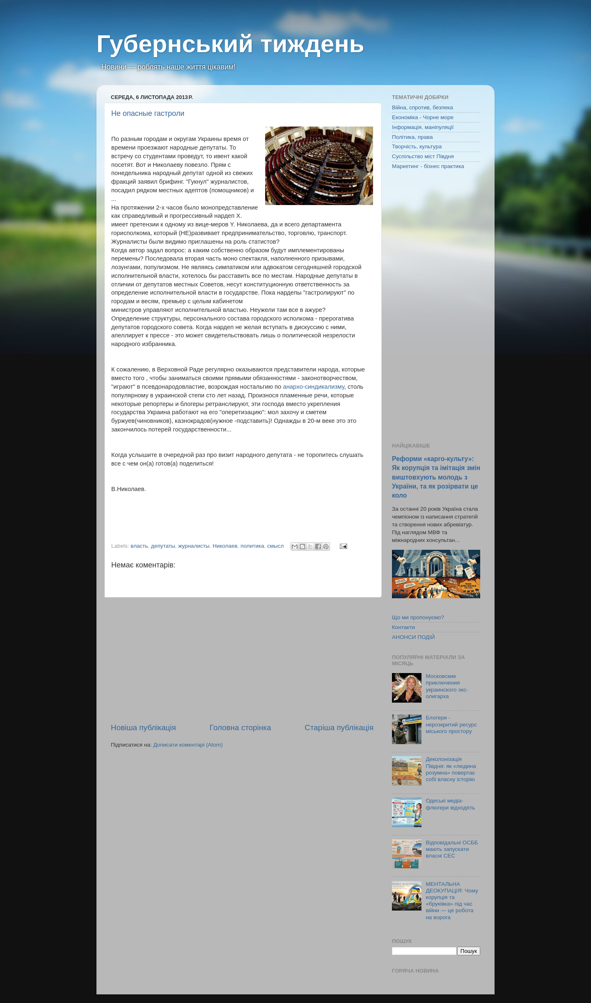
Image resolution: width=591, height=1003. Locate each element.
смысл (275, 546)
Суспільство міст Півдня (423, 156)
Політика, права (412, 137)
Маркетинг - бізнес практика (428, 166)
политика (252, 546)
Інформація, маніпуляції (423, 127)
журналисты (193, 546)
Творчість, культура (417, 146)
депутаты (163, 546)
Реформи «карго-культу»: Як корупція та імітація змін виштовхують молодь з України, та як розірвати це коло (436, 476)
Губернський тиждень (230, 44)
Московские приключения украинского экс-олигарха (447, 686)
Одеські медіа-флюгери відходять (450, 804)
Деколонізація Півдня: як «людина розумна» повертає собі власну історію (451, 769)
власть (139, 546)
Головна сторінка (240, 727)
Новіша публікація (143, 727)
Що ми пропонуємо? (418, 617)
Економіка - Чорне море (423, 117)
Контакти (403, 627)
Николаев (225, 546)
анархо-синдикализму (313, 386)
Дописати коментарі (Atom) (187, 745)
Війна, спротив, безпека (422, 107)
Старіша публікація (339, 727)
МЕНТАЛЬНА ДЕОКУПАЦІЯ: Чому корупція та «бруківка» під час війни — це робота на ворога (452, 900)
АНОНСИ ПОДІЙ (413, 637)
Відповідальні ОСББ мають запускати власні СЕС (452, 849)
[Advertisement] (242, 660)
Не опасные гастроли (147, 113)
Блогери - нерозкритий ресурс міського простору (451, 724)
